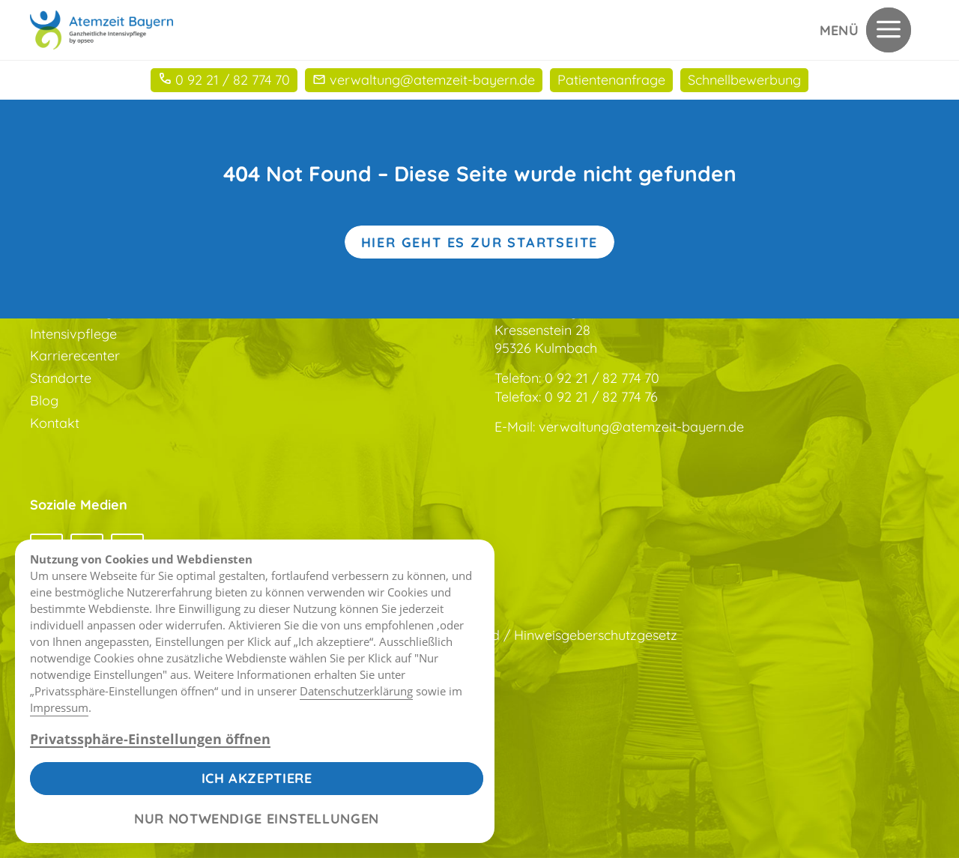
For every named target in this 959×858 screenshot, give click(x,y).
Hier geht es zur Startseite (480, 242)
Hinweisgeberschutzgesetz (595, 635)
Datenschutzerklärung (356, 690)
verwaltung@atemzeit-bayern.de (641, 426)
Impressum (59, 707)
